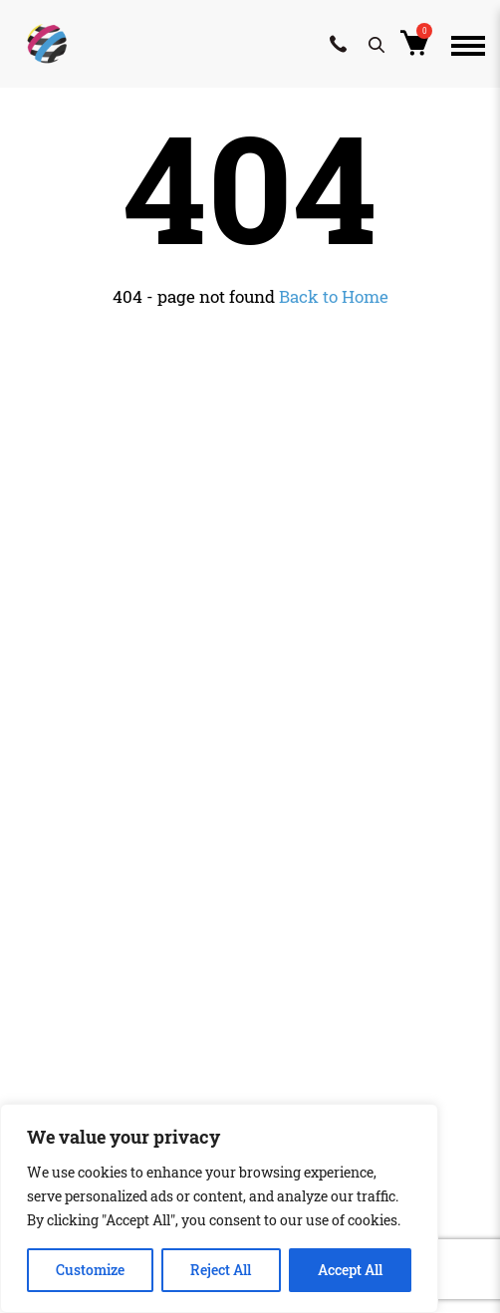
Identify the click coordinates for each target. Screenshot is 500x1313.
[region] (219, 1208)
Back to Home (333, 296)
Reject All (220, 1269)
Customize (90, 1269)
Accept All (350, 1269)
